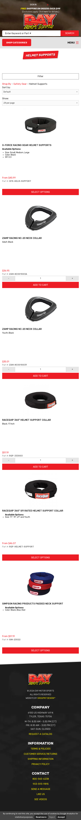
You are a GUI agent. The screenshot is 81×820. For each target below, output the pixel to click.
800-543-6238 (40, 778)
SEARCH (69, 33)
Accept (61, 817)
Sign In (36, 4)
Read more (41, 817)
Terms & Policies (41, 748)
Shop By (6, 84)
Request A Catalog (40, 734)
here (46, 12)
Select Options (40, 192)
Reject (52, 817)
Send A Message (40, 789)
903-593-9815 (41, 784)
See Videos (40, 799)
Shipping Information (40, 759)
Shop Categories (16, 42)
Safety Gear (20, 84)
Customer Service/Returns (40, 754)
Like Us (41, 794)
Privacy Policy (41, 764)
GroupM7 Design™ (46, 698)
